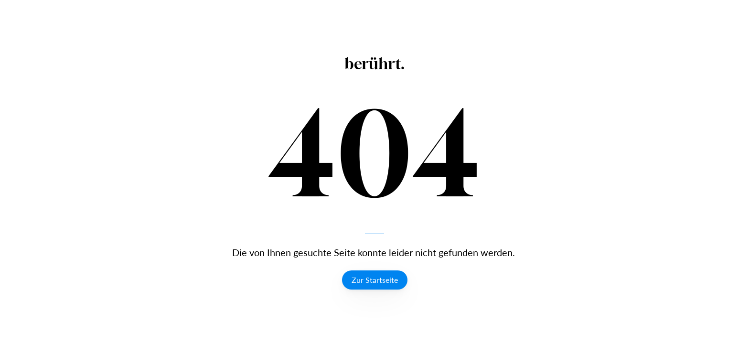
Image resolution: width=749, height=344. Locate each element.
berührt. (375, 63)
